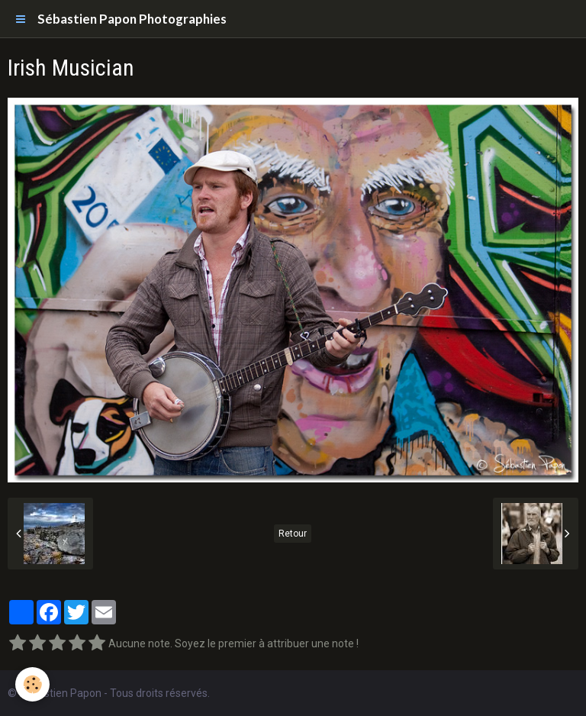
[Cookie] (32, 684)
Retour (293, 533)
